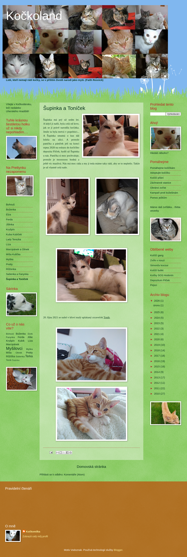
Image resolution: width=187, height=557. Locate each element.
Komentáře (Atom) (74, 474)
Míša (9, 352)
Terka (29, 356)
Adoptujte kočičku (160, 172)
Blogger (118, 550)
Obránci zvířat (158, 187)
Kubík (21, 340)
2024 (157, 317)
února (157, 305)
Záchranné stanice (160, 182)
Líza (8, 244)
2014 (157, 372)
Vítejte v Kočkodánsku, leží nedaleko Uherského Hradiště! (19, 108)
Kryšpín (10, 229)
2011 (157, 388)
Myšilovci (14, 348)
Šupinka (15, 360)
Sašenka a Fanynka (17, 274)
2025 (157, 312)
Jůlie (30, 337)
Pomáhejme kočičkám (162, 168)
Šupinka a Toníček (17, 279)
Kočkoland (34, 15)
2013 (157, 377)
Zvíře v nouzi (157, 260)
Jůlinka (10, 224)
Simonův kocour (159, 265)
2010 (157, 393)
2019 (157, 345)
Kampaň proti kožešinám (164, 192)
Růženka (11, 269)
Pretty (9, 264)
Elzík (30, 334)
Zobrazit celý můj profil (35, 536)
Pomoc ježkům (158, 197)
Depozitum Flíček (160, 280)
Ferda (9, 219)
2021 (157, 334)
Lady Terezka (13, 239)
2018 (157, 350)
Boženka (11, 209)
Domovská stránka (91, 467)
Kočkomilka (33, 531)
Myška (9, 259)
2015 (157, 366)
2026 (157, 300)
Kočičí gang (156, 255)
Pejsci (153, 285)
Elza (8, 214)
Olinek (19, 352)
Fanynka (10, 337)
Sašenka (20, 356)
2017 (157, 355)
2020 (157, 339)
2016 (157, 361)
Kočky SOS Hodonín (161, 275)
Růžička (10, 356)
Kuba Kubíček (14, 234)
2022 (157, 328)
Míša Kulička (13, 254)
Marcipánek (12, 344)
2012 (157, 382)
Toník (107, 317)
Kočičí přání (157, 177)
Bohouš (10, 204)
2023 (157, 323)
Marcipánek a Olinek (17, 249)
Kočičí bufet (156, 270)
